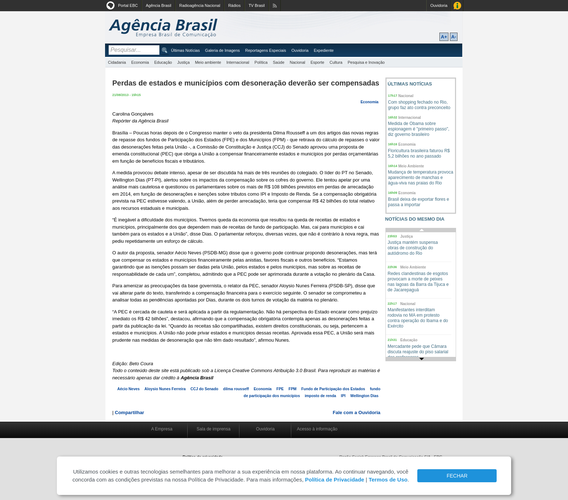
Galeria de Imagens (222, 50)
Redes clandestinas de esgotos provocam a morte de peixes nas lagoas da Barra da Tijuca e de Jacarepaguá (418, 281)
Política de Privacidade (334, 479)
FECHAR (457, 476)
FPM (293, 389)
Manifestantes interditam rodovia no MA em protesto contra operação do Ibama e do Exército (418, 318)
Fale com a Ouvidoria (357, 412)
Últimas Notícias (185, 50)
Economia (140, 62)
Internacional (237, 62)
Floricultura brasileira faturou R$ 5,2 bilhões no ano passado (419, 153)
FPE (280, 389)
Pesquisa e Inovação (366, 62)
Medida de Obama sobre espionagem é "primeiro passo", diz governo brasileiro (418, 129)
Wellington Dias (364, 396)
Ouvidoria (438, 5)
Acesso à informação (317, 429)
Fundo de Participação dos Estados (333, 389)
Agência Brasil (158, 5)
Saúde (278, 62)
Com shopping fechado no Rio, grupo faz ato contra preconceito (419, 105)
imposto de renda (320, 396)
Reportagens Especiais (265, 50)
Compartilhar (129, 412)
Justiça (183, 62)
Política (261, 62)
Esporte (317, 62)
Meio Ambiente (411, 166)
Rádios (234, 5)
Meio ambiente (208, 62)
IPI (343, 396)
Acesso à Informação (457, 5)
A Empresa (161, 429)
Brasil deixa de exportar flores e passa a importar (418, 202)
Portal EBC (128, 5)
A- (453, 36)
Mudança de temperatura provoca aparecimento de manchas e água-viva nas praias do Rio (420, 178)
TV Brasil (256, 5)
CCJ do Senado (204, 389)
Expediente (324, 50)
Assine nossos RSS (274, 5)
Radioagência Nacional (199, 5)
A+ (444, 36)
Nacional (297, 62)
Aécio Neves (128, 389)
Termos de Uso (388, 479)
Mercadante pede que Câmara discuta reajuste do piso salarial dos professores (418, 352)
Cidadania (117, 62)
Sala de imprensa (213, 429)
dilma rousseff (236, 389)
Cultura (336, 62)
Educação (163, 62)
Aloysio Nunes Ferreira (165, 389)
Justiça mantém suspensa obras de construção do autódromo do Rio (413, 248)
